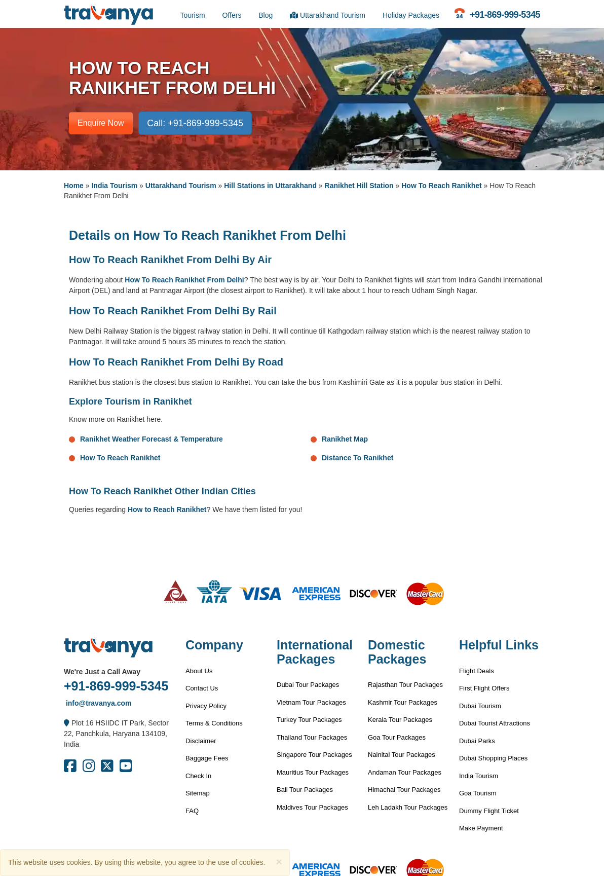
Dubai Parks (477, 741)
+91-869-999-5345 (116, 686)
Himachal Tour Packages (404, 789)
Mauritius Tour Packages (313, 772)
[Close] (279, 861)
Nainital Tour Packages (401, 754)
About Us (198, 671)
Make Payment (481, 828)
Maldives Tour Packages (312, 807)
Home (74, 185)
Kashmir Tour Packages (402, 702)
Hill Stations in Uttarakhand (270, 185)
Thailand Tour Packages (312, 737)
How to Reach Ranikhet (167, 509)
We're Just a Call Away (102, 672)
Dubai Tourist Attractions (494, 723)
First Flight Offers (484, 688)
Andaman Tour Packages (404, 772)
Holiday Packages (411, 15)
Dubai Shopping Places (493, 758)
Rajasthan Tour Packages (405, 684)
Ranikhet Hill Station (359, 185)
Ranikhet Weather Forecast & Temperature (151, 439)
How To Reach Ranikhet (441, 185)
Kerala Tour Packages (400, 719)
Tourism (192, 15)
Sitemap (197, 793)
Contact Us (201, 688)
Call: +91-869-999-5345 (195, 123)
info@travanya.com (97, 703)
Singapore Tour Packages (314, 754)
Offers (232, 15)
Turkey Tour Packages (309, 719)
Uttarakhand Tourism (327, 15)
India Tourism (114, 185)
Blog (265, 15)
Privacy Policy (205, 706)
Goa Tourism (477, 793)
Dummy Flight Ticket (489, 811)
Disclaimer (200, 741)
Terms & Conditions (214, 723)
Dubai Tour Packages (308, 684)
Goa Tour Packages (397, 737)
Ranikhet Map (345, 439)
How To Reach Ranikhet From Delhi (184, 280)
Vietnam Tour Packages (311, 702)
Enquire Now (101, 123)
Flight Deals (476, 671)
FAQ (192, 811)
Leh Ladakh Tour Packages (407, 807)
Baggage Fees (207, 758)
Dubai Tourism (480, 706)
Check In (198, 776)
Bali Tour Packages (305, 789)
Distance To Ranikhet (357, 458)
